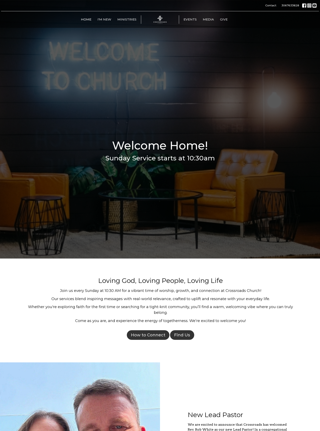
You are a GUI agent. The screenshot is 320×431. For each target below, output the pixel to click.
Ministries (126, 19)
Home (86, 19)
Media (208, 19)
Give (224, 19)
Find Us (182, 334)
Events (190, 19)
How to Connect (148, 334)
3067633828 (290, 5)
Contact (270, 5)
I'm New (104, 19)
